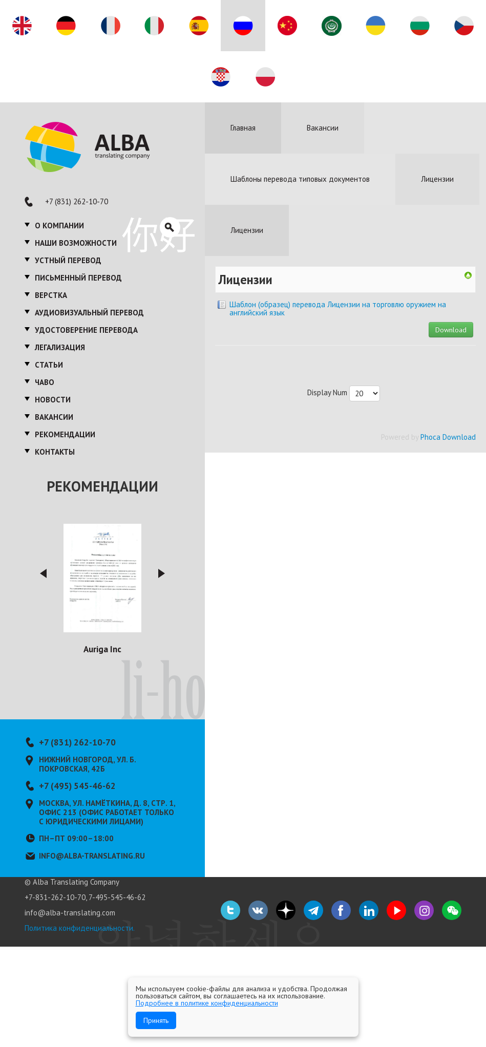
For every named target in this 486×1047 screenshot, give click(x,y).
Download (451, 329)
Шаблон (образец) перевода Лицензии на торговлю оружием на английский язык (337, 308)
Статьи (49, 365)
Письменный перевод (78, 278)
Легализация (60, 347)
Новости (53, 399)
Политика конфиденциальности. (80, 928)
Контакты (55, 452)
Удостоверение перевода (86, 330)
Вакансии (54, 417)
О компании (59, 225)
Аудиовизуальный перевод (89, 312)
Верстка (51, 295)
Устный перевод (68, 260)
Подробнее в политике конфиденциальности (207, 1003)
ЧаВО (44, 382)
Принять (155, 1020)
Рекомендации (65, 434)
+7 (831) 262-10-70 (76, 201)
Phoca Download (448, 437)
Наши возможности (76, 243)
